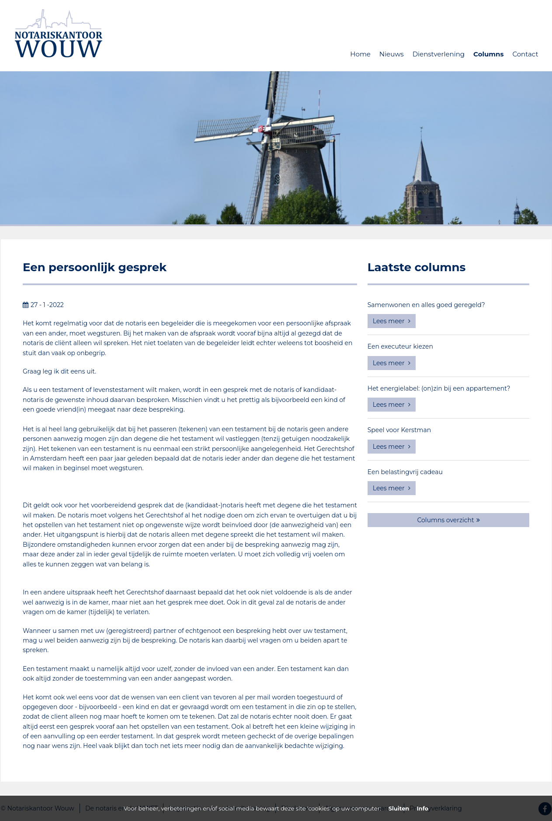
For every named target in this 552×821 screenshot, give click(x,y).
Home (360, 54)
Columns (488, 54)
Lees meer (392, 321)
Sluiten (399, 808)
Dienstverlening (439, 54)
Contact (525, 54)
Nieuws (391, 54)
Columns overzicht (448, 520)
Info (422, 808)
